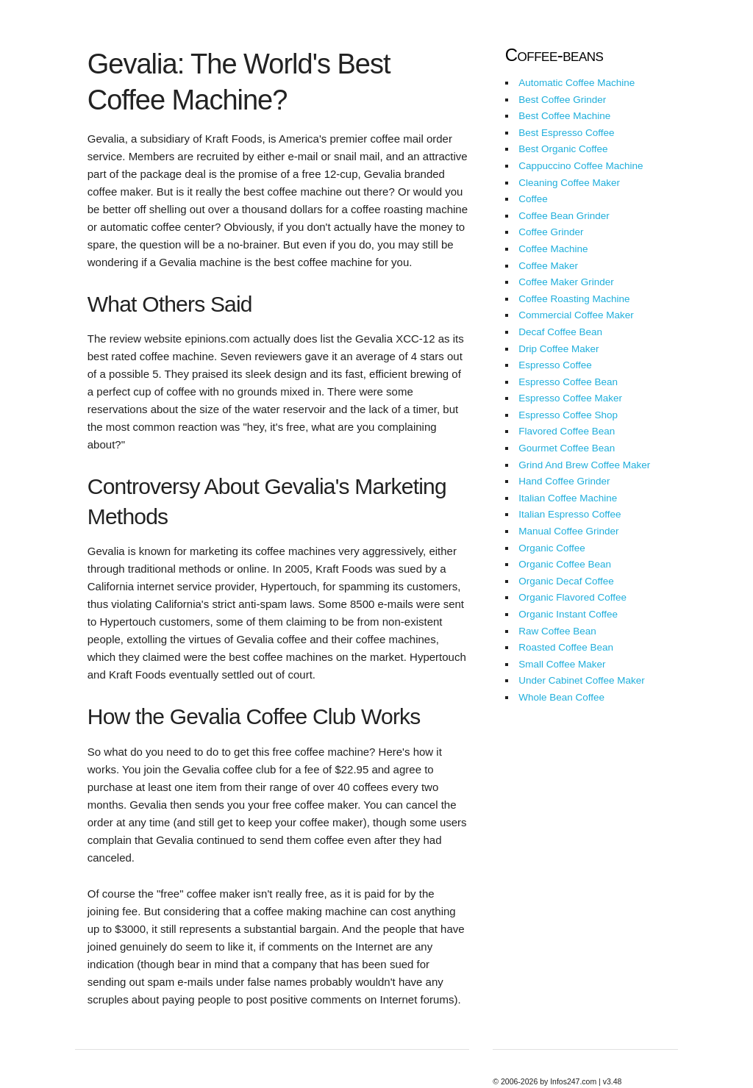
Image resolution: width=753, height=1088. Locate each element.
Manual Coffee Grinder (568, 531)
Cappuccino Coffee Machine (580, 165)
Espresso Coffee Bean (568, 381)
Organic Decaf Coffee (566, 581)
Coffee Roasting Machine (573, 298)
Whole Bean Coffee (561, 697)
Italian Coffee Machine (567, 498)
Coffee (533, 198)
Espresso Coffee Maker (570, 398)
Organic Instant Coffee (568, 614)
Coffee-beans (554, 55)
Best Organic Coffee (562, 148)
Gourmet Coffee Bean (566, 448)
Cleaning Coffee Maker (569, 182)
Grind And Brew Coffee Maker (584, 464)
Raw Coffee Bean (557, 631)
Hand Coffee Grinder (564, 481)
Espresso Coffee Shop (568, 414)
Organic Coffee (551, 548)
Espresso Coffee (555, 365)
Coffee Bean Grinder (564, 215)
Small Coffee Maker (561, 664)
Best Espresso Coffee (566, 132)
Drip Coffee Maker (558, 348)
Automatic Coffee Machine (576, 82)
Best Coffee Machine (564, 115)
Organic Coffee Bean (564, 564)
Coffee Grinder (550, 231)
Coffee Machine (553, 248)
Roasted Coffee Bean (565, 647)
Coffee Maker (548, 265)
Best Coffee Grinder (562, 99)
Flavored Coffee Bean (566, 431)
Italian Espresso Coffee (569, 514)
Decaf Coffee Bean (560, 331)
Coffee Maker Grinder (566, 281)
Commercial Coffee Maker (576, 315)
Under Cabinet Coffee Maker (581, 680)
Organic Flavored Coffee (572, 597)
